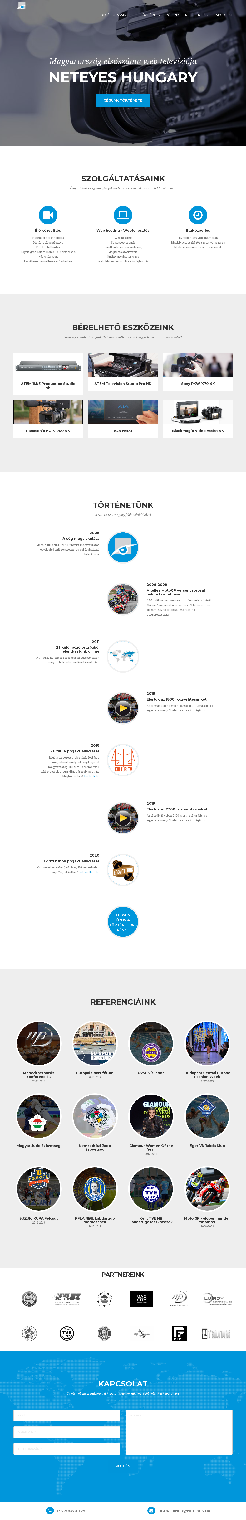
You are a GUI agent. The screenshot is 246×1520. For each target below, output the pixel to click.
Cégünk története (123, 100)
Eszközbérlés (147, 19)
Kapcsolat (223, 19)
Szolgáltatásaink (113, 19)
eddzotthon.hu (89, 872)
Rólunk (172, 19)
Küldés (123, 1466)
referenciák (196, 19)
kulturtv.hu (91, 776)
